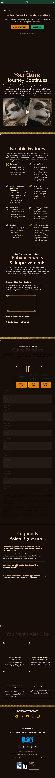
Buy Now (33, 384)
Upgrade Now (45, 384)
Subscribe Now (21, 384)
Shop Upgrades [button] (19, 27)
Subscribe (37, 27)
